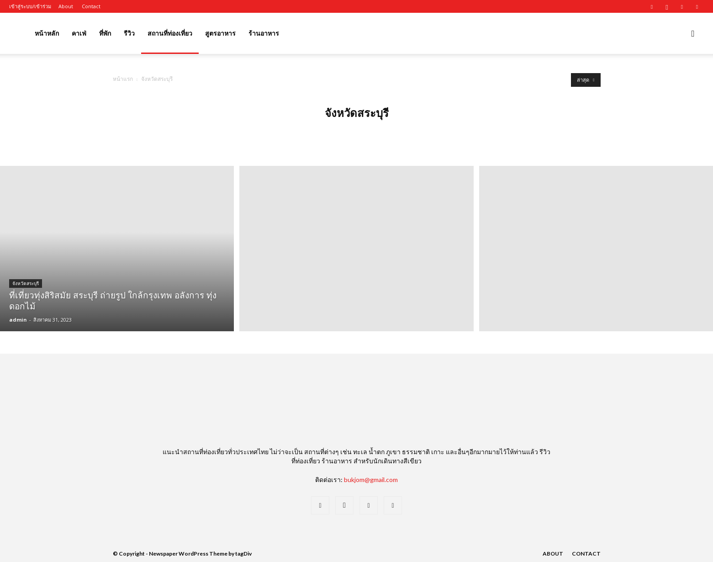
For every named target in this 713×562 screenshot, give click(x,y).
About (65, 6)
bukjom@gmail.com (371, 479)
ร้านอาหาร (263, 33)
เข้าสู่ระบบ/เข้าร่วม (30, 6)
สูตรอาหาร (220, 33)
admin (18, 319)
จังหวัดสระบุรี (25, 283)
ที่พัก (105, 33)
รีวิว (129, 33)
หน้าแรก (123, 79)
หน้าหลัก (47, 33)
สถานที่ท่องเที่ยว (170, 33)
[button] (693, 34)
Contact (91, 6)
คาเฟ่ (79, 33)
